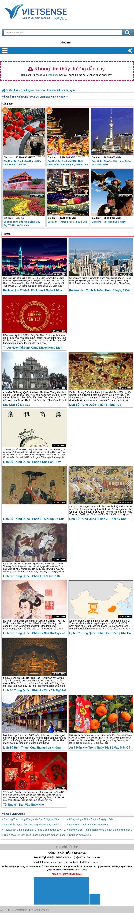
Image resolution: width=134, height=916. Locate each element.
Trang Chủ (44, 11)
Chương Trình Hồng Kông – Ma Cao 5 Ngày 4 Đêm (31, 819)
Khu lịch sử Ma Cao (16, 404)
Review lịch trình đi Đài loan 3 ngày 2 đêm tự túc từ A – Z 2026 (38, 829)
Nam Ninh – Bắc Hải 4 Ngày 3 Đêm (88, 824)
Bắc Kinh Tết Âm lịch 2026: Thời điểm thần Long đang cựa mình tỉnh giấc (67, 164)
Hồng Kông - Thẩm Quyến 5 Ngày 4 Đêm (91, 819)
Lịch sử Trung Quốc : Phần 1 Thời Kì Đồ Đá (32, 576)
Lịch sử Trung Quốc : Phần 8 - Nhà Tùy (95, 404)
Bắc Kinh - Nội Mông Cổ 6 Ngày (108, 221)
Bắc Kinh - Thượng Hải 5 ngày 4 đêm (67, 221)
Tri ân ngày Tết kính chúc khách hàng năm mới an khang (35, 835)
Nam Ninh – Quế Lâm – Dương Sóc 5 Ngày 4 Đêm (31, 824)
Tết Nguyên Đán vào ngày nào (23, 804)
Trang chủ (53, 75)
